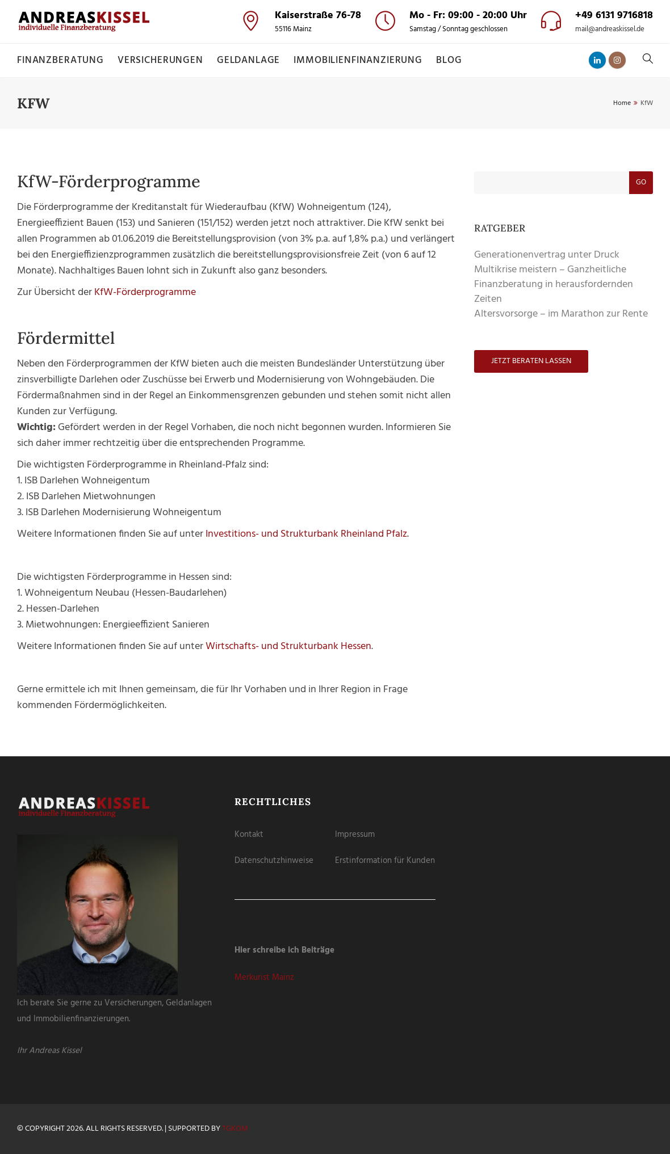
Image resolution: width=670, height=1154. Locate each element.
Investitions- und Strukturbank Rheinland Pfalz (306, 534)
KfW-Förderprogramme (145, 292)
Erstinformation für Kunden (385, 860)
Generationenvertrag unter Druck (546, 255)
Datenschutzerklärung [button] (340, 195)
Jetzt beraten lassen (531, 361)
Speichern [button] (335, 133)
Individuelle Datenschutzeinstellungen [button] (335, 182)
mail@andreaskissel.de (609, 29)
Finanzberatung (60, 60)
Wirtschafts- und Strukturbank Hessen (288, 646)
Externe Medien (374, 69)
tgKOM (235, 1128)
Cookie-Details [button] (287, 195)
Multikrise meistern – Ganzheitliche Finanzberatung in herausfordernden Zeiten (553, 285)
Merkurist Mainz (264, 977)
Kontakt (249, 834)
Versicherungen (160, 60)
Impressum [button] (389, 195)
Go (641, 182)
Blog (449, 60)
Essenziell (277, 69)
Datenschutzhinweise (274, 860)
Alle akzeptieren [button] (335, 100)
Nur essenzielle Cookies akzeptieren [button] (335, 162)
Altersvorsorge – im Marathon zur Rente (561, 314)
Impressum (355, 834)
